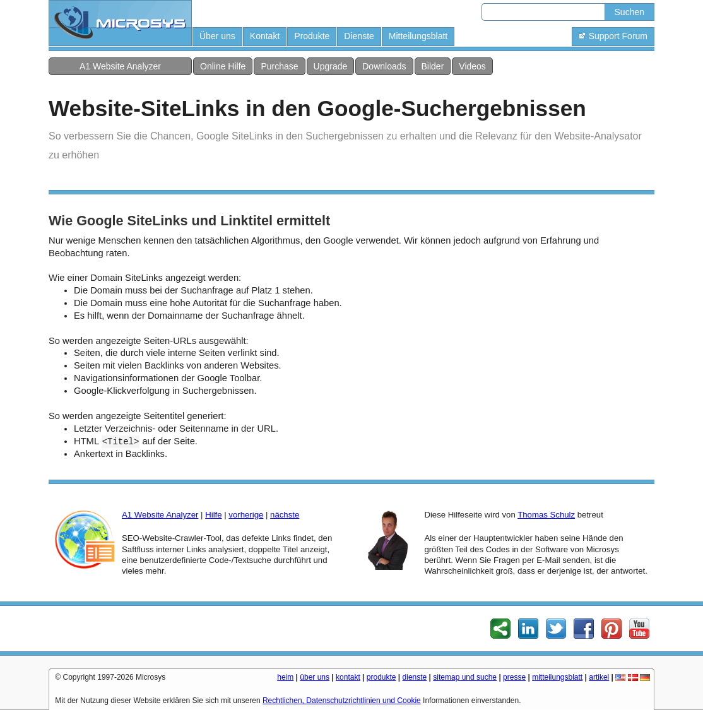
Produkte (311, 36)
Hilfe (213, 514)
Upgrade (331, 66)
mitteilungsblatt (557, 677)
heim (285, 677)
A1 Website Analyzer (120, 66)
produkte (381, 677)
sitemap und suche (465, 677)
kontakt (348, 677)
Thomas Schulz (546, 514)
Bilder (433, 66)
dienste (415, 677)
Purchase (279, 66)
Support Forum (613, 36)
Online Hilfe (222, 66)
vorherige (245, 514)
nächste (284, 514)
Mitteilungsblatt (418, 36)
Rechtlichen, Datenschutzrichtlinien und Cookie (342, 700)
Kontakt (265, 36)
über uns (314, 677)
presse (514, 677)
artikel (599, 677)
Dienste (359, 36)
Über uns (217, 36)
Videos (472, 66)
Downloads (384, 66)
